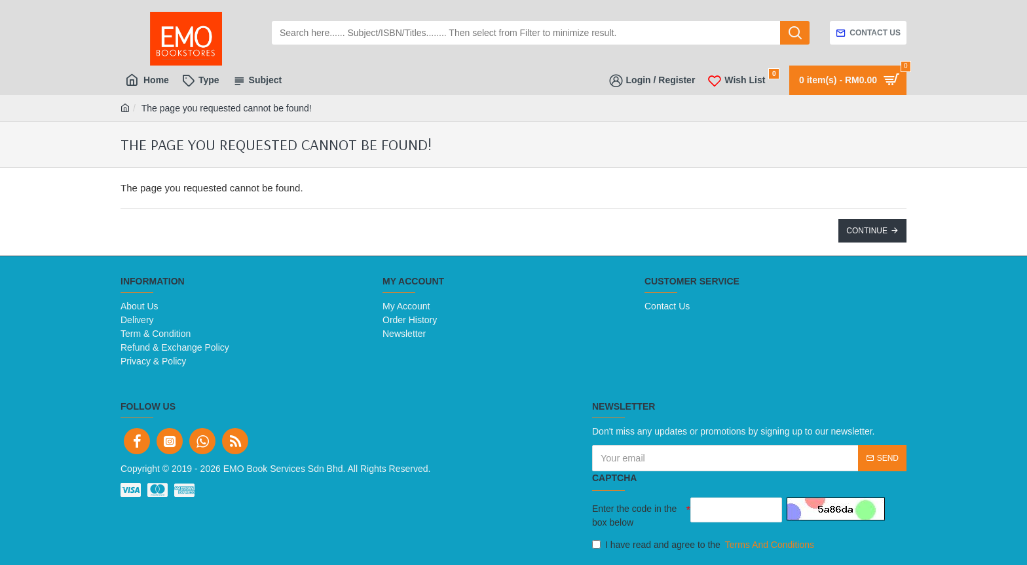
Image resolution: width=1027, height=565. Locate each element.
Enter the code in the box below (634, 515)
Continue (866, 230)
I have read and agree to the (704, 545)
